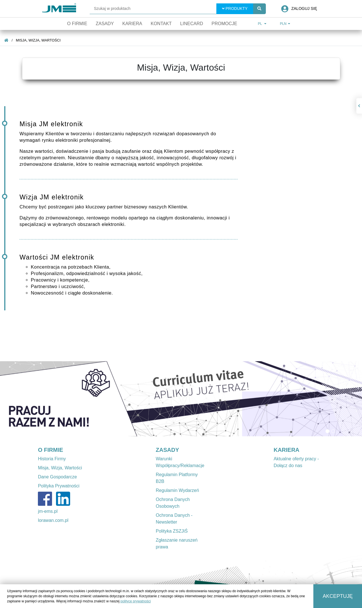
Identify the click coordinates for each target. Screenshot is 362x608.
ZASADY (167, 450)
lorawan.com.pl (53, 520)
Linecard (191, 23)
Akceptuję (338, 596)
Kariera (132, 23)
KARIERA (286, 450)
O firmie (77, 23)
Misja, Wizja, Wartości (38, 40)
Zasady (105, 23)
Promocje (224, 23)
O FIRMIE (50, 450)
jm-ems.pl (47, 511)
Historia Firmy (52, 458)
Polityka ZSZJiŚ (172, 531)
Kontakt (161, 23)
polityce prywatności (135, 601)
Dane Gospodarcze (57, 476)
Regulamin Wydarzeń (177, 490)
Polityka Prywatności (58, 485)
